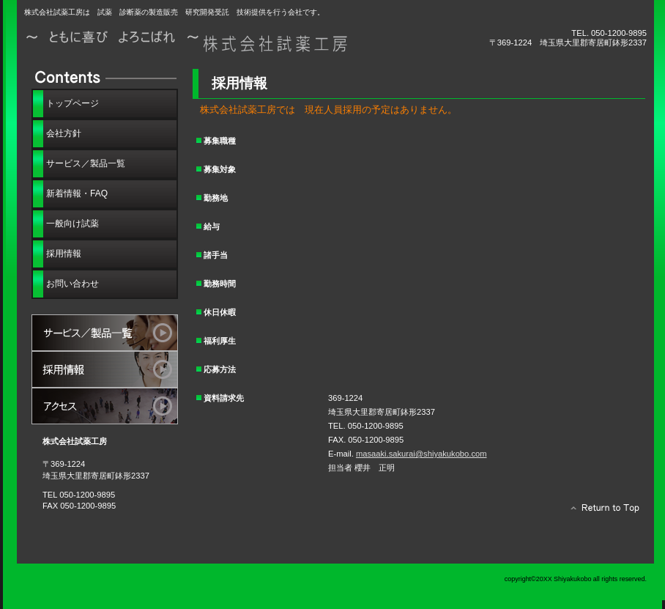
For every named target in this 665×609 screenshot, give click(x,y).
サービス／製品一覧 (104, 332)
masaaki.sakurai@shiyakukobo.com (421, 453)
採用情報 (104, 369)
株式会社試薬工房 (189, 42)
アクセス (104, 406)
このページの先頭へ (600, 511)
